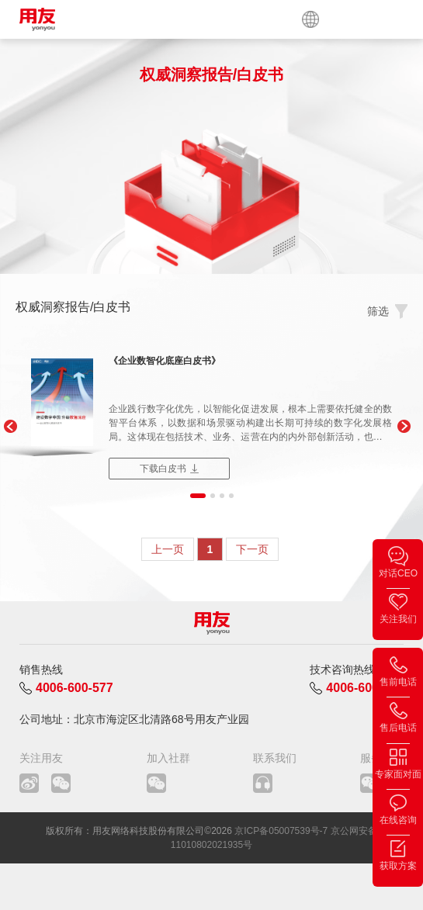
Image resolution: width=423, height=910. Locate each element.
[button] (10, 427)
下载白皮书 (163, 468)
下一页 (252, 549)
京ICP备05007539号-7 (281, 830)
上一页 (167, 549)
